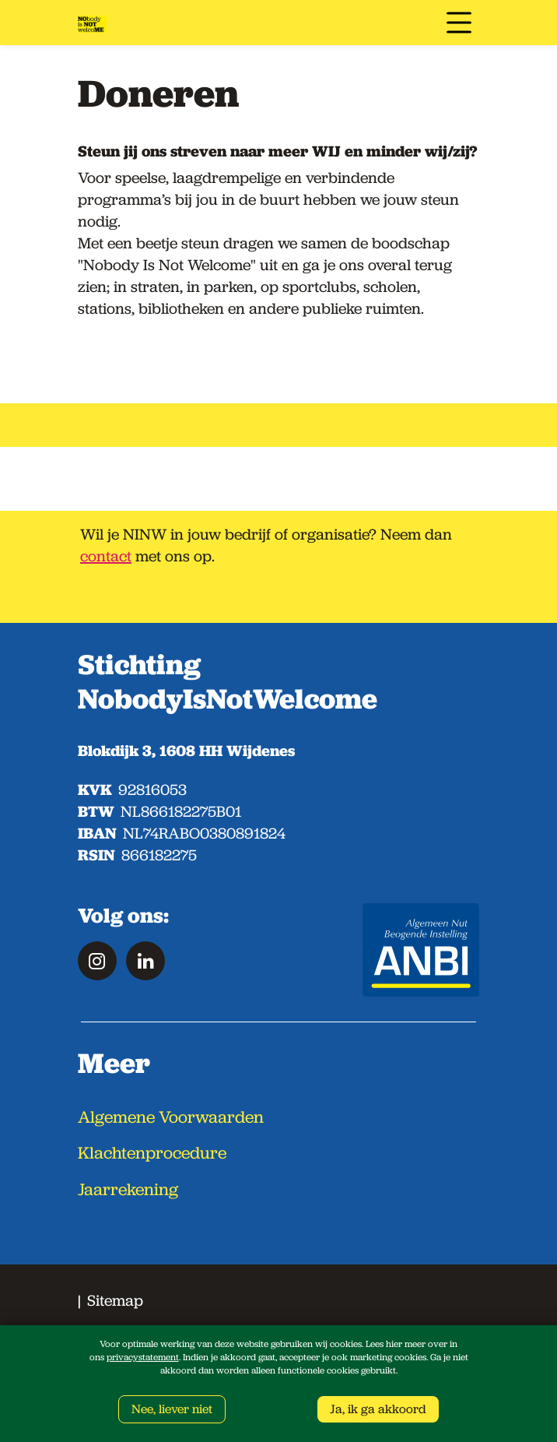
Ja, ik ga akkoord (378, 1409)
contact (105, 556)
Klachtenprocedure (152, 1152)
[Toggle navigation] (459, 22)
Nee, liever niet (171, 1409)
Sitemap (115, 1300)
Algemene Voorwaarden (171, 1117)
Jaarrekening (128, 1189)
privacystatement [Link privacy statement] (143, 1357)
